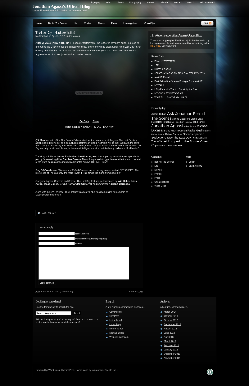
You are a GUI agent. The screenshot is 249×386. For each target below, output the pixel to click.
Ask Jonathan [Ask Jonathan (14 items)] (179, 113)
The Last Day (49, 213)
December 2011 (172, 359)
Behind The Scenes (57, 23)
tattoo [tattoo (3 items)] (170, 137)
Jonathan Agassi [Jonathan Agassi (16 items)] (167, 125)
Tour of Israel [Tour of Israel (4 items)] (159, 141)
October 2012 (171, 326)
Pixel (71, 376)
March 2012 (170, 347)
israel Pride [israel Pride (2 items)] (174, 122)
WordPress (54, 376)
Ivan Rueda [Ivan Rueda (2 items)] (185, 122)
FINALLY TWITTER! (164, 61)
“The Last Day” (127, 46)
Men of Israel (116, 334)
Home (38, 23)
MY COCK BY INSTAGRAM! (168, 93)
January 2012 (171, 355)
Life (75, 23)
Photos (120, 2)
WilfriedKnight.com (119, 342)
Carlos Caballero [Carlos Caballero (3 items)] (181, 119)
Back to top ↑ (111, 376)
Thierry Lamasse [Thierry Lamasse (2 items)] (199, 138)
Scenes (150, 2)
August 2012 (170, 334)
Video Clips (149, 23)
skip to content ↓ (208, 2)
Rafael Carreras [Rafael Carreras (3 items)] (173, 134)
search (190, 2)
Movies (87, 23)
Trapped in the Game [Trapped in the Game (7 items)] (183, 141)
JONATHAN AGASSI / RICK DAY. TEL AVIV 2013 (179, 73)
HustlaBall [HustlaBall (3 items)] (156, 122)
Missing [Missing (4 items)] (165, 130)
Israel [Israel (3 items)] (166, 122)
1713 (157, 65)
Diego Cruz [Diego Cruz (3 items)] (197, 119)
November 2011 (172, 363)
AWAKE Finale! (162, 77)
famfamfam (97, 376)
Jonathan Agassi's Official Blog (61, 6)
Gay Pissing (115, 317)
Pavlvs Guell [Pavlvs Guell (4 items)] (194, 130)
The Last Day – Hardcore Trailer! (55, 32)
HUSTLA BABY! (162, 69)
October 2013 (171, 321)
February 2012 (171, 351)
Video (108, 2)
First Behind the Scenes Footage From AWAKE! (178, 81)
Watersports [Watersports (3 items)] (165, 145)
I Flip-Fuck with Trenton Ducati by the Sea (175, 89)
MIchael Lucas (116, 338)
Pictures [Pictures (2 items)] (207, 131)
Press (114, 23)
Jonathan (43, 36)
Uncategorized (130, 23)
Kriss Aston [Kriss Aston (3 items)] (190, 126)
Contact (178, 2)
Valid (195, 166)
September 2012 (172, 330)
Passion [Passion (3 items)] (182, 130)
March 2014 (170, 317)
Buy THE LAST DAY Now (100, 127)
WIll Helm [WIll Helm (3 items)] (178, 145)
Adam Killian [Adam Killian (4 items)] (158, 114)
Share (96, 121)
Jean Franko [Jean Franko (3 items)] (198, 122)
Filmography (135, 2)
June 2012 (169, 338)
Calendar (164, 2)
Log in (192, 162)
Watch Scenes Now (75, 127)
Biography (95, 2)
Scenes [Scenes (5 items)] (188, 134)
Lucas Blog (115, 330)
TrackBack (134, 297)
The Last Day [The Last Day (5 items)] (182, 137)
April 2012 (169, 342)
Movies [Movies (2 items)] (174, 131)
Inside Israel (115, 326)
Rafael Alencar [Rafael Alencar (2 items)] (158, 134)
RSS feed (155, 46)
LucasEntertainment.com (48, 194)
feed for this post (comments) (54, 297)
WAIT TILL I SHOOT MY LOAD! (170, 97)
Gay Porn (114, 321)
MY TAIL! (159, 85)
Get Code (84, 121)
